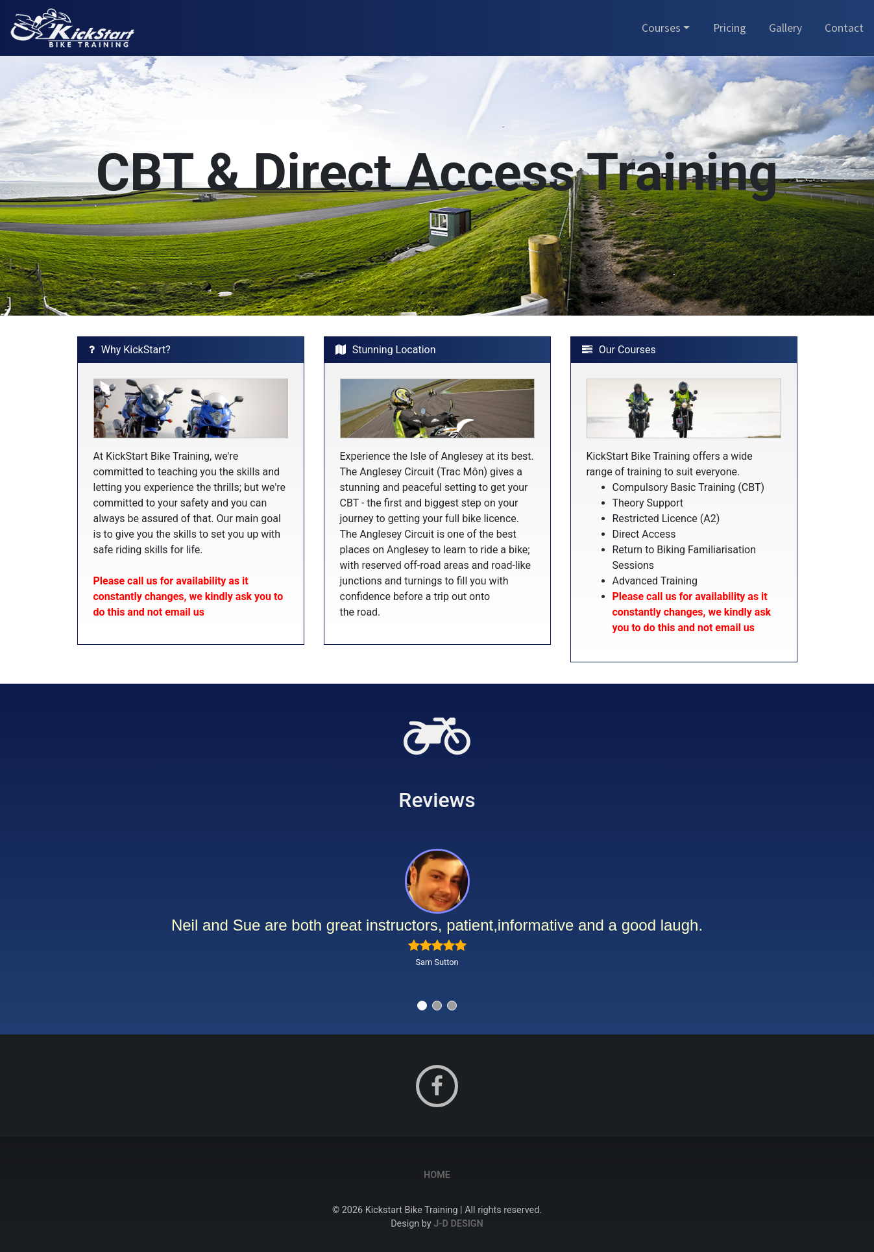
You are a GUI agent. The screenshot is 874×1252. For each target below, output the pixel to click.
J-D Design (458, 1223)
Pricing (729, 28)
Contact (844, 28)
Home (437, 1175)
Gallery (785, 28)
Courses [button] (661, 28)
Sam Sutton (436, 962)
